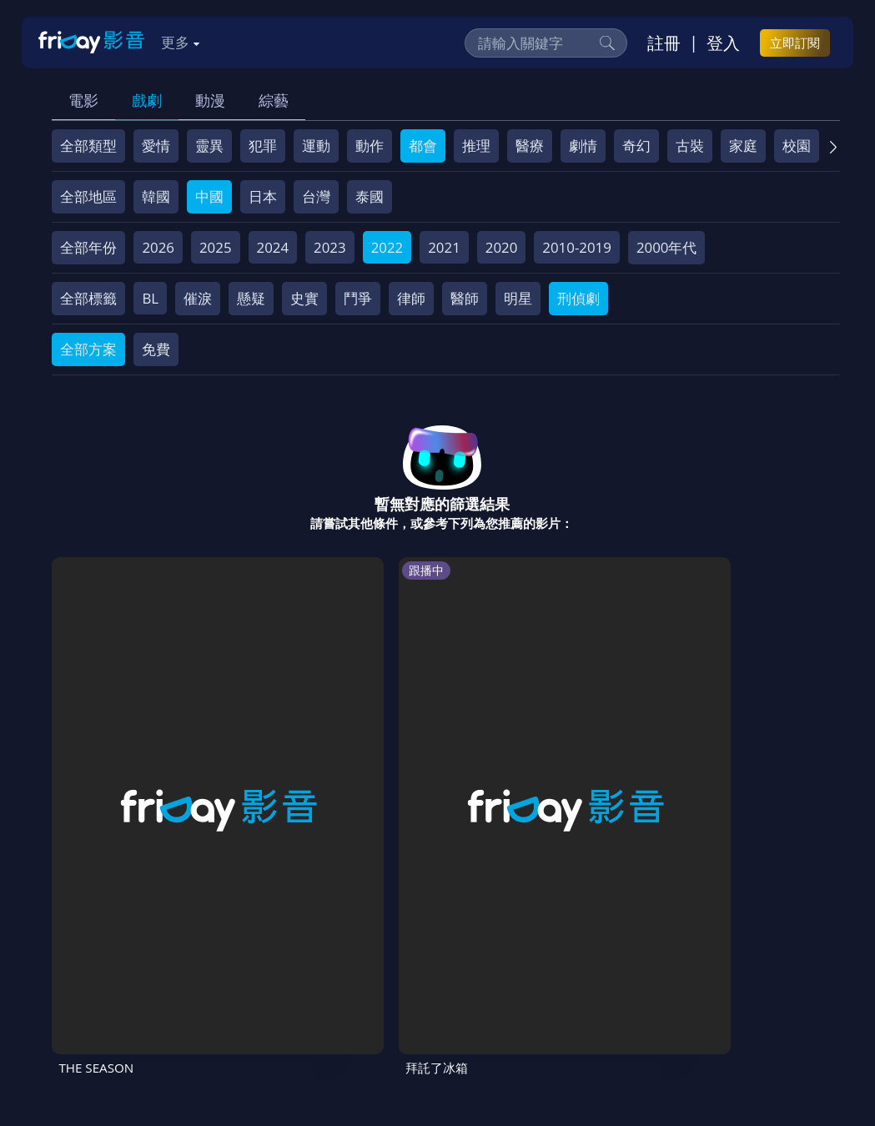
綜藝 (274, 100)
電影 (83, 100)
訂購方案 (233, 1006)
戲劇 (147, 100)
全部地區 (88, 196)
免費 (156, 349)
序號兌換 (162, 975)
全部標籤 (88, 298)
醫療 (529, 145)
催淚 (198, 298)
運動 (316, 145)
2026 (158, 247)
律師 (411, 298)
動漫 (210, 100)
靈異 (209, 145)
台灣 (316, 196)
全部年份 (88, 247)
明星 (518, 298)
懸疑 (251, 298)
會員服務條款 (397, 975)
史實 (304, 298)
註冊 (664, 42)
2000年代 (666, 247)
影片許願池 (726, 975)
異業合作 (645, 975)
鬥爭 (358, 298)
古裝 (690, 145)
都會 (423, 145)
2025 (215, 247)
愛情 (156, 145)
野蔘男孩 (606, 742)
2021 (444, 247)
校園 (796, 145)
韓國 (156, 196)
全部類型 (88, 145)
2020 (501, 247)
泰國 (369, 196)
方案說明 (236, 975)
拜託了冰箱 (224, 742)
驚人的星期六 (750, 742)
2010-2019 (576, 247)
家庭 (743, 145)
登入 (723, 42)
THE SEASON (100, 742)
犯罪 (263, 145)
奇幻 (636, 145)
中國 (209, 196)
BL (150, 298)
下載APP (161, 1006)
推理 (476, 145)
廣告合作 (89, 1006)
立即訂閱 (795, 42)
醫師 (464, 298)
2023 (330, 247)
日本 (263, 196)
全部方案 (88, 349)
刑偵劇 (578, 298)
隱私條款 (484, 975)
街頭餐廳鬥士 (361, 742)
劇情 (583, 145)
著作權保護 (565, 975)
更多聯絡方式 (721, 1078)
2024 (273, 247)
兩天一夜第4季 (495, 742)
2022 (387, 247)
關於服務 (89, 975)
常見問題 (309, 975)
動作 (369, 145)
